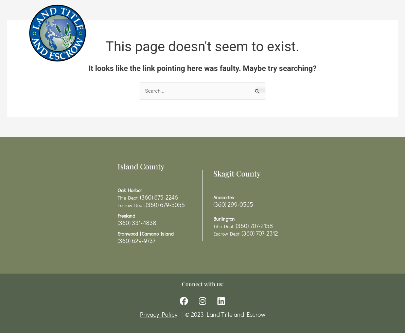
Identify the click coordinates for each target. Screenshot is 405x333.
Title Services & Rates (166, 32)
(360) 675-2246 (158, 197)
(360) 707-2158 (253, 226)
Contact (309, 33)
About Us (272, 33)
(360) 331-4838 (137, 223)
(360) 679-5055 (165, 205)
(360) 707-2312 (260, 233)
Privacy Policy (158, 315)
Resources (229, 32)
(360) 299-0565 (233, 204)
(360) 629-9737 (136, 241)
